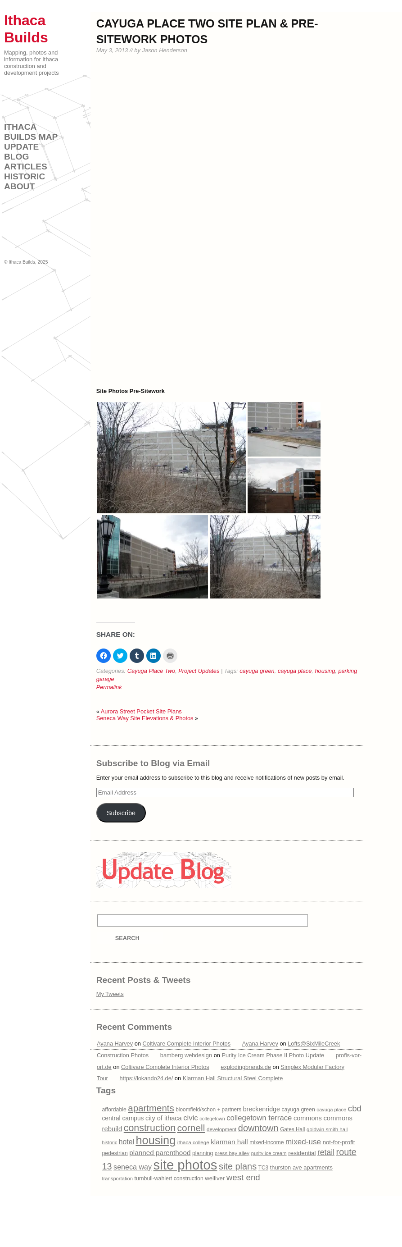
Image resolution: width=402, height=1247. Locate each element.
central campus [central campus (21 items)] (123, 1118)
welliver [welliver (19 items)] (215, 1178)
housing (325, 670)
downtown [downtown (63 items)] (258, 1128)
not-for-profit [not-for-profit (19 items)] (339, 1142)
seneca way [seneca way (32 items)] (132, 1167)
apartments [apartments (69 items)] (151, 1108)
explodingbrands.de (246, 1066)
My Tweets (110, 994)
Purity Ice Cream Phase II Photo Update (272, 1055)
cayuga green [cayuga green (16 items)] (298, 1109)
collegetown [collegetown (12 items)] (212, 1118)
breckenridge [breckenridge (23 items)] (261, 1109)
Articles (25, 166)
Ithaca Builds (22, 262)
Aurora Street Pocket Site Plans (141, 711)
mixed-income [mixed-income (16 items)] (266, 1142)
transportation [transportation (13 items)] (117, 1178)
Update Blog (21, 151)
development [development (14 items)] (221, 1129)
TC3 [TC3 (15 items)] (263, 1168)
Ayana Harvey (115, 1043)
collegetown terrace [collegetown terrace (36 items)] (259, 1118)
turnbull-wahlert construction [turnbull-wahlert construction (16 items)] (169, 1178)
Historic (24, 176)
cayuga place (295, 670)
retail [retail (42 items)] (325, 1152)
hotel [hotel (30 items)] (126, 1142)
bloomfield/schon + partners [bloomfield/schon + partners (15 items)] (208, 1109)
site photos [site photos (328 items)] (185, 1164)
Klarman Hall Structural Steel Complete (233, 1078)
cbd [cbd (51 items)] (354, 1108)
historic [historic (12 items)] (109, 1142)
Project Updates (198, 670)
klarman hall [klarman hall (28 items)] (229, 1142)
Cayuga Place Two (151, 670)
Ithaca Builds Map (31, 132)
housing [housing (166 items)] (156, 1140)
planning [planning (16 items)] (202, 1153)
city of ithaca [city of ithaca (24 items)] (163, 1118)
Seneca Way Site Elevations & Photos (145, 718)
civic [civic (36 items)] (190, 1118)
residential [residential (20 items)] (302, 1153)
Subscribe (121, 812)
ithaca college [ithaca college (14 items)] (193, 1142)
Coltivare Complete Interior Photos (187, 1043)
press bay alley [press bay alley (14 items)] (232, 1153)
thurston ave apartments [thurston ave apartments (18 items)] (301, 1167)
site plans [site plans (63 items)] (238, 1166)
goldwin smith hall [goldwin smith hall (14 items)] (327, 1129)
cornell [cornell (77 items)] (191, 1128)
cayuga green (257, 670)
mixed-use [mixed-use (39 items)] (303, 1141)
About (19, 186)
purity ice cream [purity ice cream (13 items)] (269, 1153)
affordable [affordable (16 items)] (114, 1109)
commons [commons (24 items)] (308, 1118)
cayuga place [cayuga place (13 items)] (331, 1109)
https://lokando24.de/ (146, 1078)
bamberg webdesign (186, 1055)
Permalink (109, 687)
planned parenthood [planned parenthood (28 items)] (159, 1152)
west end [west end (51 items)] (243, 1177)
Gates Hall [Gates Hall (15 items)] (292, 1129)
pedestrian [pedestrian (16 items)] (115, 1153)
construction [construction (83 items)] (150, 1128)
